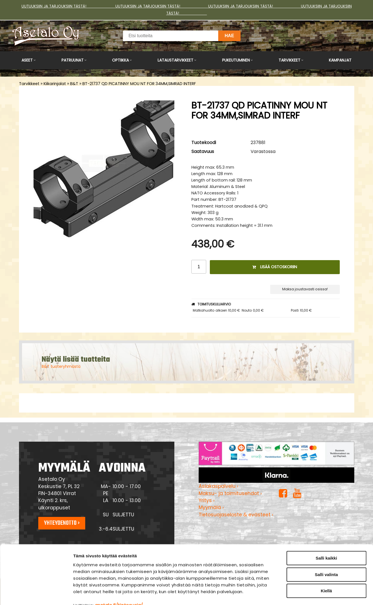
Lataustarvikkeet (175, 60)
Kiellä (326, 557)
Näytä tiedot (300, 594)
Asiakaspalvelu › (218, 486)
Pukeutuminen (236, 60)
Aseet (27, 60)
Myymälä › (211, 507)
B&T (74, 83)
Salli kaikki (326, 524)
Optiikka (120, 60)
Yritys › (207, 500)
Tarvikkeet (289, 60)
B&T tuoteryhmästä (61, 366)
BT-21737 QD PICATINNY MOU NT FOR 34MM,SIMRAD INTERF (139, 83)
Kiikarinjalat (55, 83)
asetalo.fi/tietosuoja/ (119, 571)
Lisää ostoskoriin (274, 267)
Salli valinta (326, 540)
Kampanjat (340, 60)
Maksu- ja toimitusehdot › (230, 493)
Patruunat (72, 60)
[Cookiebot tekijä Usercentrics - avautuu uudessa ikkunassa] (36, 594)
